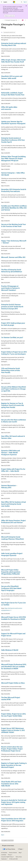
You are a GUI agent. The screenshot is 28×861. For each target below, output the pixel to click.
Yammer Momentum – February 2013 (9, 486)
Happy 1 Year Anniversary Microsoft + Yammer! (13, 242)
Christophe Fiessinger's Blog (11, 20)
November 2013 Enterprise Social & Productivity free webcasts (13, 190)
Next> (2, 835)
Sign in (25, 2)
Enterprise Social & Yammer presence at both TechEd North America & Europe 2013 (12, 306)
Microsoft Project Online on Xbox (13, 683)
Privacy (9, 854)
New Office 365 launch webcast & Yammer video (13, 437)
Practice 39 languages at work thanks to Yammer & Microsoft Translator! (10, 288)
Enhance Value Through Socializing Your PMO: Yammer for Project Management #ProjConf (13, 158)
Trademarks (3, 859)
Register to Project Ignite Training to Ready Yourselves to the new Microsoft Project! (14, 765)
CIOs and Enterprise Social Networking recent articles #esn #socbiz (10, 370)
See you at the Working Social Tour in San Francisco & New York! (13, 225)
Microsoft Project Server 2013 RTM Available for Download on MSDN (13, 618)
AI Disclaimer (4, 852)
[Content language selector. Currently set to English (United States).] (8, 845)
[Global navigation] (1, 2)
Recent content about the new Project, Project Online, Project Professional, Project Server (12, 749)
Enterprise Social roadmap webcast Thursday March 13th (13, 44)
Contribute (3, 854)
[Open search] (21, 2)
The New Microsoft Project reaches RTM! (10, 698)
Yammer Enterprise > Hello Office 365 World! (13, 174)
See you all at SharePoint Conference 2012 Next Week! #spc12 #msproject (11, 588)
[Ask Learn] (22, 20)
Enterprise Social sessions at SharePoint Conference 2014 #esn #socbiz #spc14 (13, 140)
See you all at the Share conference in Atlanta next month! (13, 421)
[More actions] (25, 20)
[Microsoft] (14, 2)
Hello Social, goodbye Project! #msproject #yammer (11, 554)
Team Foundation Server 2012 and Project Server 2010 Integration (13, 819)
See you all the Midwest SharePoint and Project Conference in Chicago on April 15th (13, 389)
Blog (20, 852)
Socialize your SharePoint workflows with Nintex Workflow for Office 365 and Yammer (14, 208)
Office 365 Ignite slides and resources (9, 108)
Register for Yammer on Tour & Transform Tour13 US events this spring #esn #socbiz (12, 405)
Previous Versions (13, 852)
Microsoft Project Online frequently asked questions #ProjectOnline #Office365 (10, 572)
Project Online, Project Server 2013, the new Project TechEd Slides (13, 715)
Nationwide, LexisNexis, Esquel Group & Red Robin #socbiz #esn (12, 94)
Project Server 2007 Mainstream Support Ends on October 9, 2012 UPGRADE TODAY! (13, 730)
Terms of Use (19, 856)
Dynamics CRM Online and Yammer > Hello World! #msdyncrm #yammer (10, 452)
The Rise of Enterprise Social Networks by (11, 270)
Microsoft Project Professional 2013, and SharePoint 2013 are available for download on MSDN (13, 666)
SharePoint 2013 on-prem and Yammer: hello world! (11, 77)
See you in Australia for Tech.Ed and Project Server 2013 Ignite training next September (13, 802)
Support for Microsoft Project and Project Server (13, 634)
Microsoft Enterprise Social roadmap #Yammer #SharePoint (12, 538)
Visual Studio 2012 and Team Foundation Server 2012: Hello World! (11, 784)
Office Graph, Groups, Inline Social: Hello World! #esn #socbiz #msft (13, 61)
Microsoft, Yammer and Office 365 (13, 257)
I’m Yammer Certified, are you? (12, 337)
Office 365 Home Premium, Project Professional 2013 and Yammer (13, 521)
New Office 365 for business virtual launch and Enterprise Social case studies (13, 504)
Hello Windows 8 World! (9, 650)
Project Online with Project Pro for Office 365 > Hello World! (13, 470)
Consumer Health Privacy (7, 856)
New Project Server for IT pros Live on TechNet (13, 604)
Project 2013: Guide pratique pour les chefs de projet (13, 324)
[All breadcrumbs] (2, 20)
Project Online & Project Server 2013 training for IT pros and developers (14, 353)
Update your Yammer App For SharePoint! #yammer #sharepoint (13, 122)
